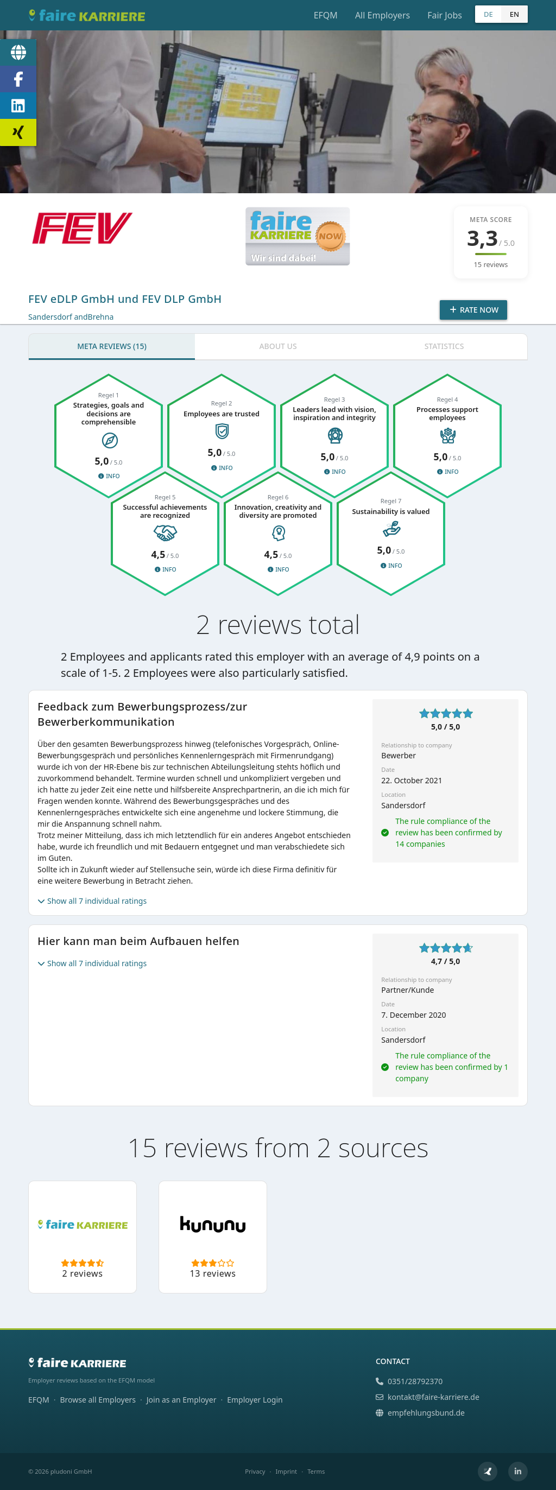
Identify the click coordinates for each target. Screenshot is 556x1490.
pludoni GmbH (71, 1471)
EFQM (326, 15)
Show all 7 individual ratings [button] (92, 901)
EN (514, 14)
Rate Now (473, 310)
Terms (316, 1471)
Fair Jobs (444, 15)
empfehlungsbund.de (420, 1412)
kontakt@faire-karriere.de (427, 1397)
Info (108, 476)
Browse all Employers (98, 1399)
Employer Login (254, 1399)
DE (488, 14)
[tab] (112, 347)
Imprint (287, 1471)
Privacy (255, 1471)
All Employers (382, 15)
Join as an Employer (182, 1399)
